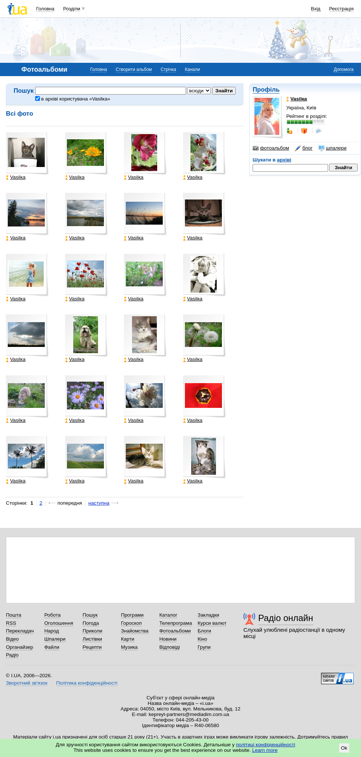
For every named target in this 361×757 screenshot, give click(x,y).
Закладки (208, 615)
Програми (132, 615)
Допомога (344, 69)
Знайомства (135, 631)
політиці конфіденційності (265, 744)
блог (303, 148)
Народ (51, 631)
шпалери (332, 148)
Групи (204, 647)
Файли (52, 647)
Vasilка (16, 177)
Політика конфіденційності (86, 683)
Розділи (71, 8)
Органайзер (19, 647)
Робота (52, 615)
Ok (344, 748)
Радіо (12, 655)
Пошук (90, 615)
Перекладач (20, 631)
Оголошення (58, 623)
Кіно (202, 639)
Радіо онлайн (285, 618)
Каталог (168, 615)
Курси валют (212, 623)
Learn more (265, 750)
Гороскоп (131, 623)
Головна (45, 8)
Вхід (316, 8)
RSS (11, 623)
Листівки (92, 639)
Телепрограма (175, 623)
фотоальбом (271, 148)
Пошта (13, 615)
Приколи (92, 631)
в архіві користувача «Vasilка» (72, 99)
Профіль (266, 89)
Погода (90, 623)
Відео (12, 639)
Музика (129, 647)
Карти (127, 639)
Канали (192, 69)
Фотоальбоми (175, 631)
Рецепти (92, 647)
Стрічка (168, 69)
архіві (284, 160)
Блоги (204, 631)
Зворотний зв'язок (26, 683)
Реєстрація (341, 8)
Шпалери (54, 639)
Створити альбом (134, 69)
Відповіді (169, 647)
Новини (168, 639)
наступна (98, 503)
